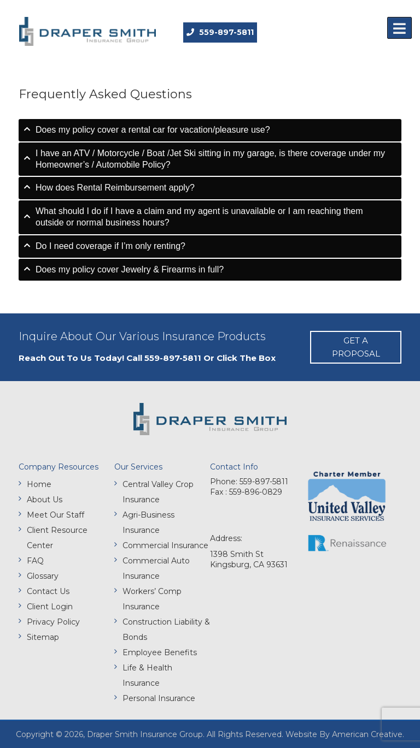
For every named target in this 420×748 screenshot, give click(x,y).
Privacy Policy (53, 622)
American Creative (367, 734)
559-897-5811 (220, 32)
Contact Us (48, 591)
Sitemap (43, 637)
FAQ (35, 561)
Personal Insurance (158, 698)
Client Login (50, 607)
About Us (44, 499)
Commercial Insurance (165, 545)
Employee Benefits (159, 652)
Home (39, 484)
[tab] (210, 130)
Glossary (43, 576)
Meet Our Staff (55, 515)
